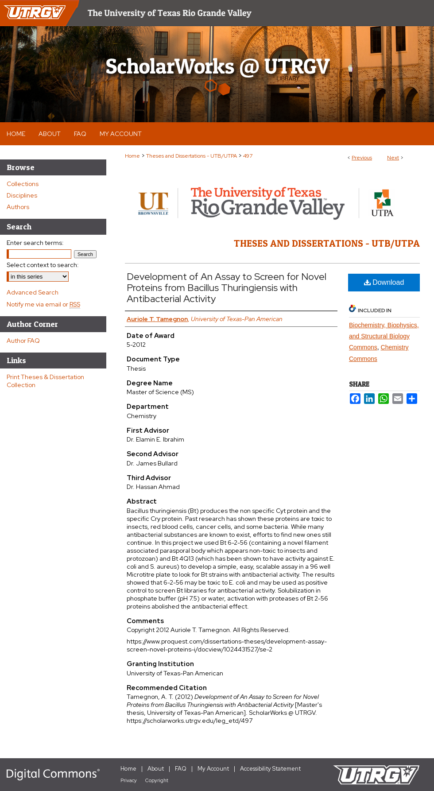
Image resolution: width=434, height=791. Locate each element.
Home (132, 155)
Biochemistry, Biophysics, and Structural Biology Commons (384, 336)
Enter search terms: (35, 243)
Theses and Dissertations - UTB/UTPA (191, 155)
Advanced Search (32, 292)
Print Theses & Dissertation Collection (45, 381)
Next (393, 157)
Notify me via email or (43, 304)
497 (247, 155)
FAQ (180, 768)
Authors (18, 207)
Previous (362, 157)
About (155, 768)
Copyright (156, 780)
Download (384, 282)
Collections (23, 184)
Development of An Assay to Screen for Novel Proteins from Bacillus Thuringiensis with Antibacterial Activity (226, 287)
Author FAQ (23, 341)
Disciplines (22, 195)
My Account (213, 768)
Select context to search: (43, 265)
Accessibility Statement (270, 768)
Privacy (128, 780)
